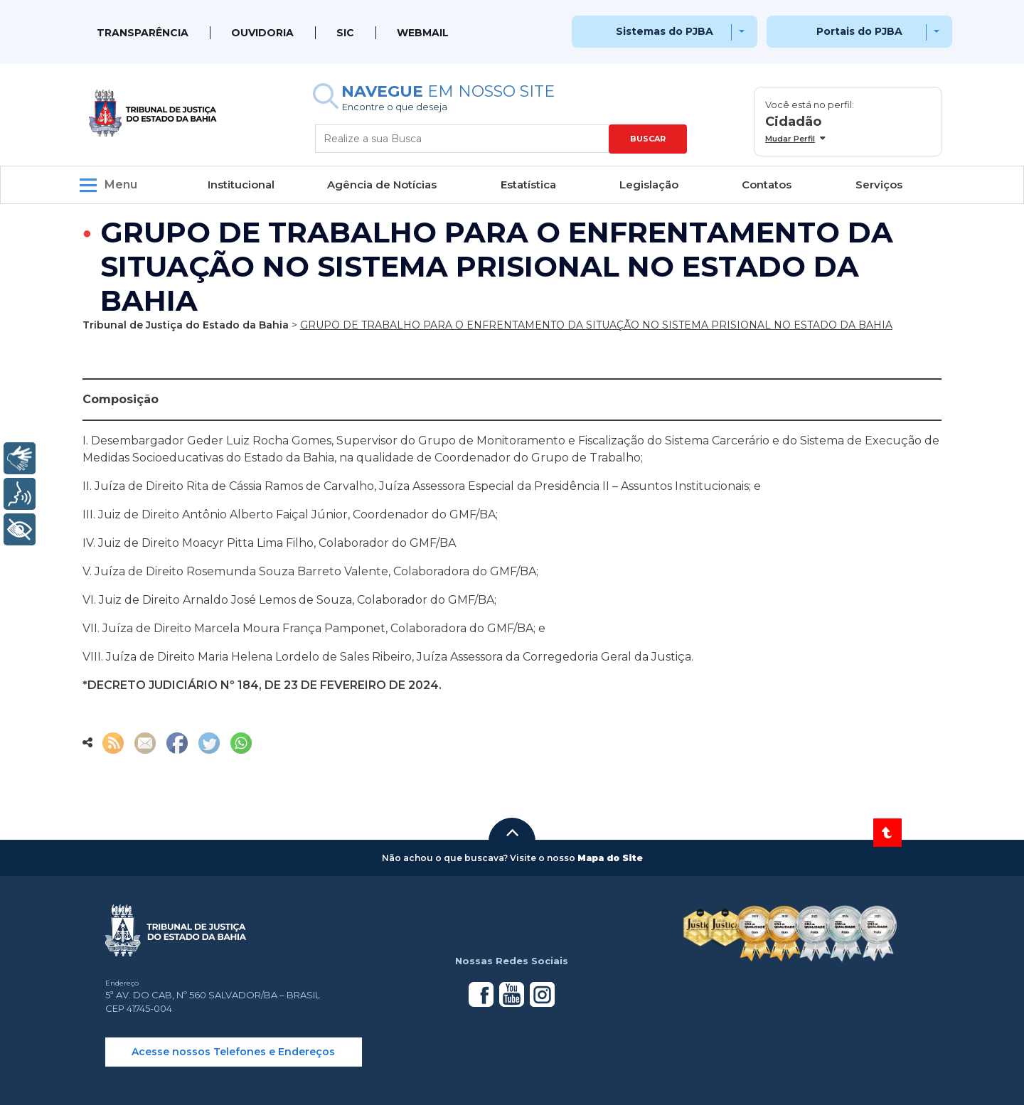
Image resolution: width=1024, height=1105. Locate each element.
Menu (121, 184)
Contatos (766, 184)
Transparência (142, 32)
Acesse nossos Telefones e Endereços (233, 1051)
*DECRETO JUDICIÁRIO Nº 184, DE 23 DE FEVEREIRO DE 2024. (262, 685)
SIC (345, 32)
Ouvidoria (262, 32)
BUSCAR (648, 139)
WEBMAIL (423, 32)
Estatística (528, 184)
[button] (512, 832)
